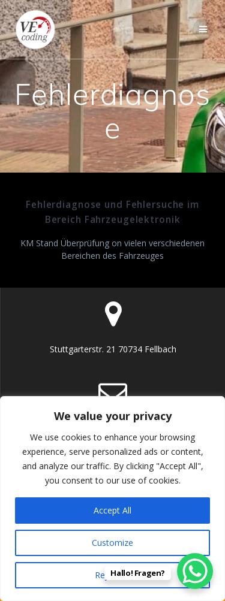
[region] (112, 498)
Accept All (112, 510)
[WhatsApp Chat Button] (195, 571)
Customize (112, 542)
